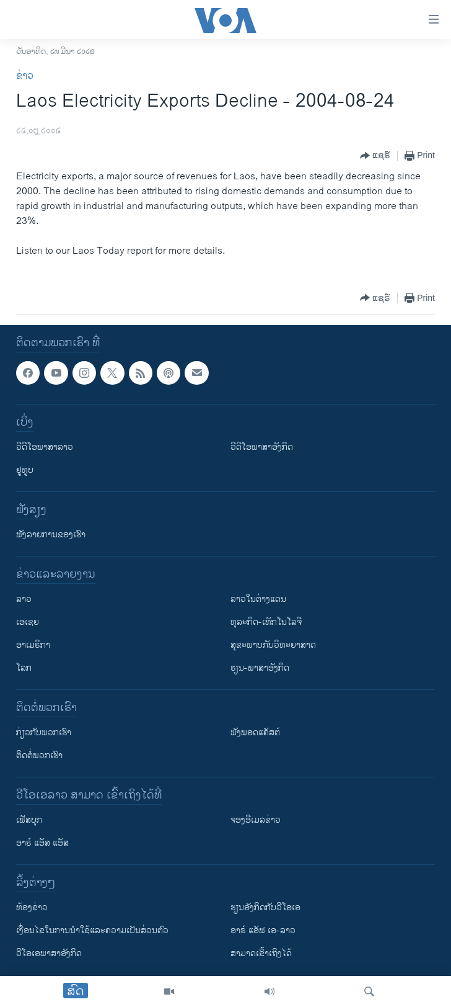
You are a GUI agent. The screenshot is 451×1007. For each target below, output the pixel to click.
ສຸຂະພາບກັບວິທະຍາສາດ (273, 644)
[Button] (375, 155)
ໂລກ (24, 667)
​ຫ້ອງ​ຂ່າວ (32, 907)
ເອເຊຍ (27, 622)
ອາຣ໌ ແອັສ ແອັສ (42, 842)
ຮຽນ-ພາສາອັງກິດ (259, 667)
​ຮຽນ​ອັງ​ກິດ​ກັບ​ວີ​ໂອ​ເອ (265, 907)
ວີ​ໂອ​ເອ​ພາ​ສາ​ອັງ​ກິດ (49, 953)
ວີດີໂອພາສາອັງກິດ (261, 447)
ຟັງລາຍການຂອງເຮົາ (50, 534)
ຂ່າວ (24, 76)
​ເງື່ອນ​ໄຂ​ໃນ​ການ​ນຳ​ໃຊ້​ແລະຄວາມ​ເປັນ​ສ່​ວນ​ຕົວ (92, 930)
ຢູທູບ (24, 470)
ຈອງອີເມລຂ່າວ (255, 819)
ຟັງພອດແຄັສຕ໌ (255, 732)
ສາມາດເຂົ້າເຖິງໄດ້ (261, 953)
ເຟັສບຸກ (29, 819)
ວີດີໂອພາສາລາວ (44, 447)
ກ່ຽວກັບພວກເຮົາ (43, 732)
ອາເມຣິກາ (33, 644)
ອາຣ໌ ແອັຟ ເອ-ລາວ (263, 930)
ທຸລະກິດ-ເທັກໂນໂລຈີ (266, 622)
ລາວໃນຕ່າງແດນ (258, 599)
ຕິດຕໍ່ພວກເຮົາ (39, 755)
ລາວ (24, 599)
